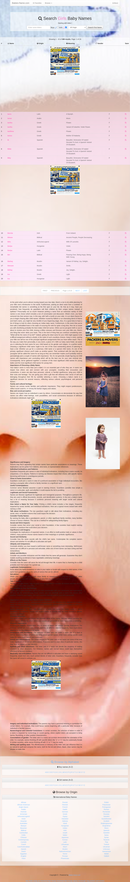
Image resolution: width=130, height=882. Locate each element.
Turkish (106, 844)
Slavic (106, 828)
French (65, 807)
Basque (23, 826)
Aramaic (23, 812)
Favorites (37, 3)
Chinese (23, 837)
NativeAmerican (65, 851)
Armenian (23, 814)
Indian (65, 828)
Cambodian (23, 833)
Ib (8, 140)
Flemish (65, 805)
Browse (48, 3)
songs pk (36, 881)
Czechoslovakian (23, 847)
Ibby (9, 158)
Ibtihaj (9, 270)
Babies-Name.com (20, 3)
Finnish (65, 802)
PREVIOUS (55, 291)
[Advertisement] (65, 92)
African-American (23, 805)
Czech (23, 844)
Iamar (9, 118)
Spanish (106, 830)
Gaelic (65, 809)
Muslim (65, 849)
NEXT (77, 291)
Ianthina (10, 131)
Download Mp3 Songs (48, 881)
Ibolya (9, 246)
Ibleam (10, 237)
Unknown (106, 849)
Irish (65, 830)
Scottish (106, 821)
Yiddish (106, 856)
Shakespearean (106, 823)
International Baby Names (65, 797)
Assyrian (23, 821)
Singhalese (106, 826)
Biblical (23, 830)
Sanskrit (106, 816)
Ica (8, 274)
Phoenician (65, 858)
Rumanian (106, 812)
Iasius (9, 136)
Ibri (8, 255)
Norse (65, 854)
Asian (23, 819)
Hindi (65, 823)
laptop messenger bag (81, 881)
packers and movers (97, 881)
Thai (106, 842)
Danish (23, 849)
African (23, 802)
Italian (65, 835)
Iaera (9, 114)
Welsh (106, 854)
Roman (106, 809)
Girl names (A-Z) (65, 780)
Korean (65, 840)
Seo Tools (29, 881)
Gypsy (65, 816)
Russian (106, 814)
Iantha (9, 123)
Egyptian (23, 854)
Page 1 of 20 (67, 291)
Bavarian (23, 828)
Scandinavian (106, 819)
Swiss (106, 835)
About (115, 3)
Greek (65, 814)
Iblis (9, 242)
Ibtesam (10, 266)
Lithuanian (65, 844)
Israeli (65, 833)
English (23, 856)
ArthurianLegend (24, 816)
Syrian (106, 837)
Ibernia (10, 233)
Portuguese (106, 807)
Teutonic (106, 840)
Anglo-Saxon (23, 807)
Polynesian (106, 805)
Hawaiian (65, 819)
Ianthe (9, 127)
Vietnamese (106, 851)
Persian (65, 856)
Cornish (23, 842)
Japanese (65, 837)
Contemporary (23, 840)
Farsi (23, 858)
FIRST (45, 291)
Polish (106, 802)
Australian (23, 823)
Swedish (106, 833)
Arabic (23, 809)
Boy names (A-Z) (65, 767)
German (65, 812)
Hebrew (65, 821)
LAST (85, 291)
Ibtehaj (10, 261)
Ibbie (9, 149)
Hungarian (65, 826)
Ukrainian (106, 847)
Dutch (23, 851)
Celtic (23, 835)
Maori (65, 847)
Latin (65, 842)
